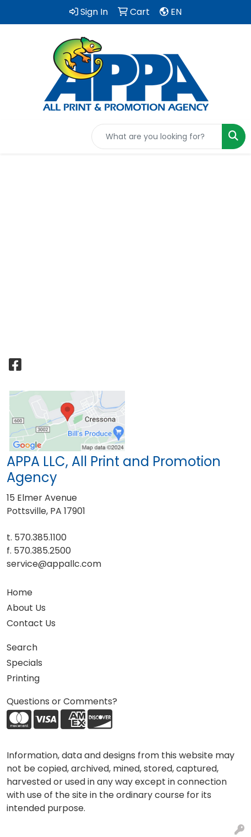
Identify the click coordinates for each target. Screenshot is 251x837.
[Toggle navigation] (17, 136)
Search (22, 647)
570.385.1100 (40, 537)
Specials (24, 663)
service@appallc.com (54, 563)
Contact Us (31, 623)
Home (19, 592)
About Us (26, 607)
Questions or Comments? (62, 701)
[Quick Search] (156, 136)
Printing (23, 678)
